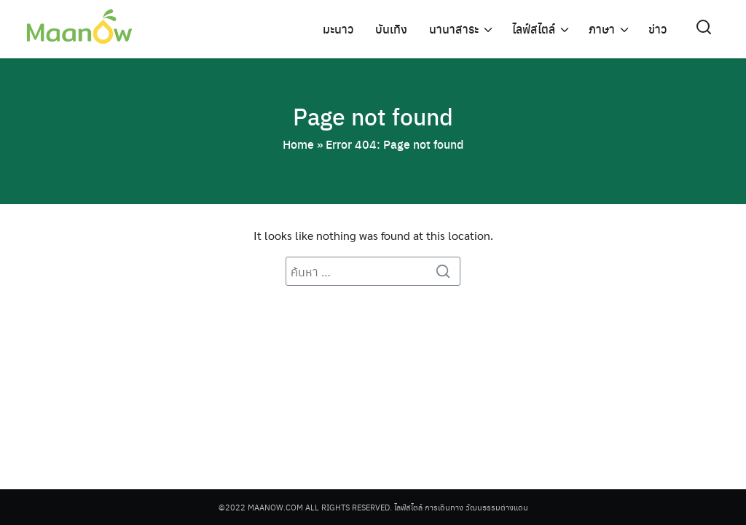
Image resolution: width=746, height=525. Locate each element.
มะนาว (338, 28)
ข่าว (657, 28)
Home (298, 144)
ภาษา (602, 28)
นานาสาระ (454, 28)
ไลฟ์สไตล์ (533, 28)
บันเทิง (391, 28)
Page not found (373, 116)
